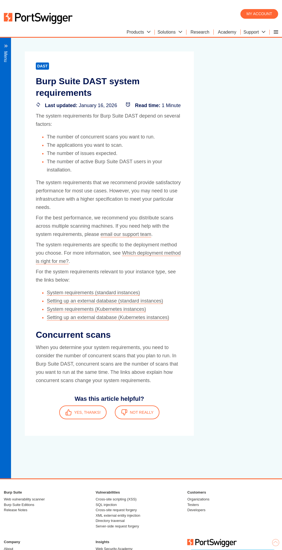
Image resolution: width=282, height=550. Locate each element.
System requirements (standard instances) (93, 292)
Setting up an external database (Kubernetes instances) (108, 317)
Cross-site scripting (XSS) (116, 499)
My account (259, 14)
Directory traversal (110, 521)
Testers (193, 505)
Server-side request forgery (117, 526)
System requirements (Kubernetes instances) (96, 309)
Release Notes (15, 510)
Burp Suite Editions (19, 505)
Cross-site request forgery (116, 510)
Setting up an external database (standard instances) (105, 301)
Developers (196, 510)
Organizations (198, 499)
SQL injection (106, 505)
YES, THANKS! (83, 412)
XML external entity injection (118, 515)
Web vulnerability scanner (24, 499)
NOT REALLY (137, 412)
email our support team (126, 234)
